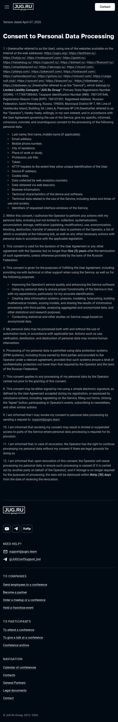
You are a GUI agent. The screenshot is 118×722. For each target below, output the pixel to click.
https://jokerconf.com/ (46, 71)
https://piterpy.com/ (16, 71)
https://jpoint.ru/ (74, 58)
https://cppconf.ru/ (46, 62)
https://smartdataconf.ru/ (20, 67)
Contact (105, 7)
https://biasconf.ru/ (59, 81)
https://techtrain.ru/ (82, 53)
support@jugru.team (46, 419)
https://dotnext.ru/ (72, 62)
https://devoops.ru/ (52, 67)
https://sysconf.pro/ (31, 81)
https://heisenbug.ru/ (17, 62)
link (52, 234)
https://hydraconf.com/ (79, 71)
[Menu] (7, 7)
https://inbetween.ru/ (89, 81)
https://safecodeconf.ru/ (19, 76)
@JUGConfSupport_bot (25, 559)
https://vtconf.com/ (80, 67)
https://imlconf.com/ (78, 76)
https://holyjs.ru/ (14, 58)
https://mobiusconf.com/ (44, 58)
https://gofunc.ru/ (50, 76)
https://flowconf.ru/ (100, 62)
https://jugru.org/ (56, 53)
